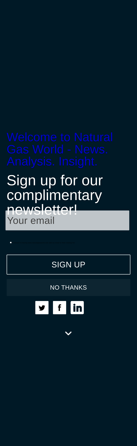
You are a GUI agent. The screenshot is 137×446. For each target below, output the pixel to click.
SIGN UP (68, 264)
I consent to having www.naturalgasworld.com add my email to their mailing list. (42, 243)
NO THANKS (68, 287)
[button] (68, 149)
